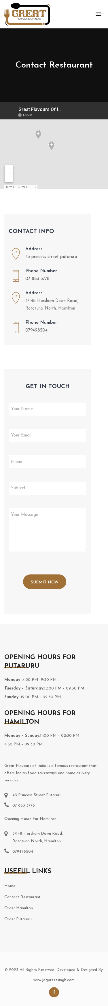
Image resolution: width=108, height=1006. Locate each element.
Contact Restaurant (22, 897)
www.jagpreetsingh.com (54, 980)
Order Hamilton (18, 908)
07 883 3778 (37, 279)
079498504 (36, 330)
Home (9, 886)
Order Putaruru (18, 919)
